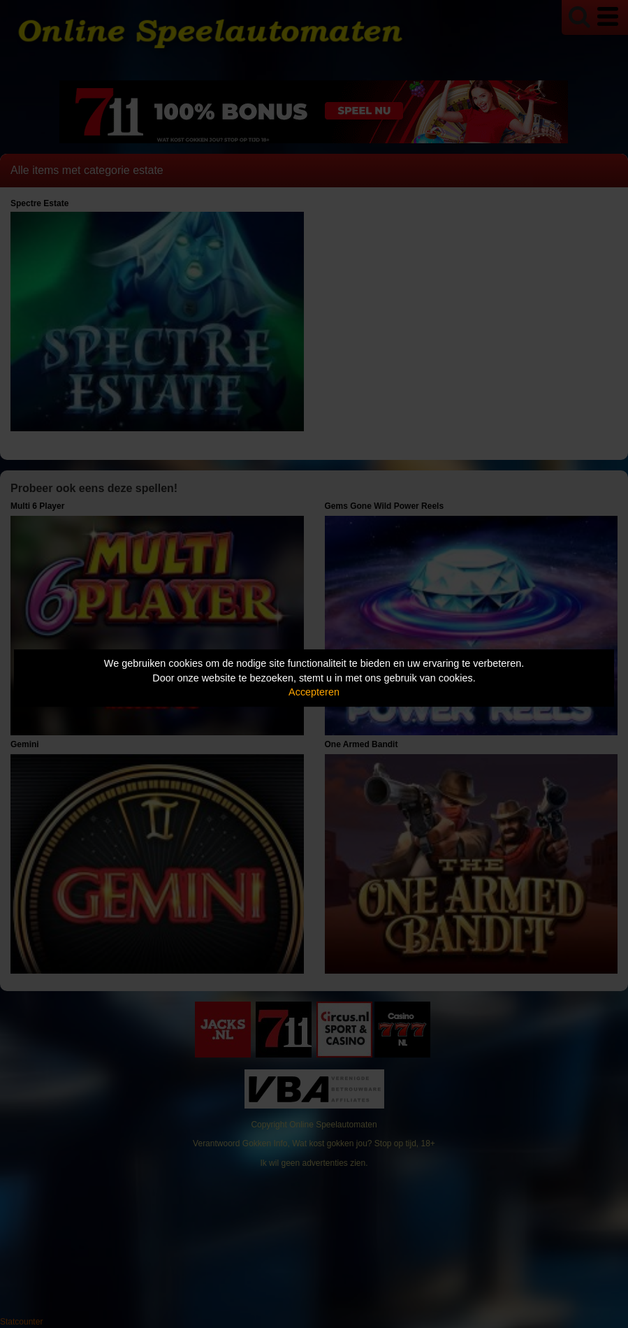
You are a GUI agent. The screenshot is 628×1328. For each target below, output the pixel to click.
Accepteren (314, 692)
